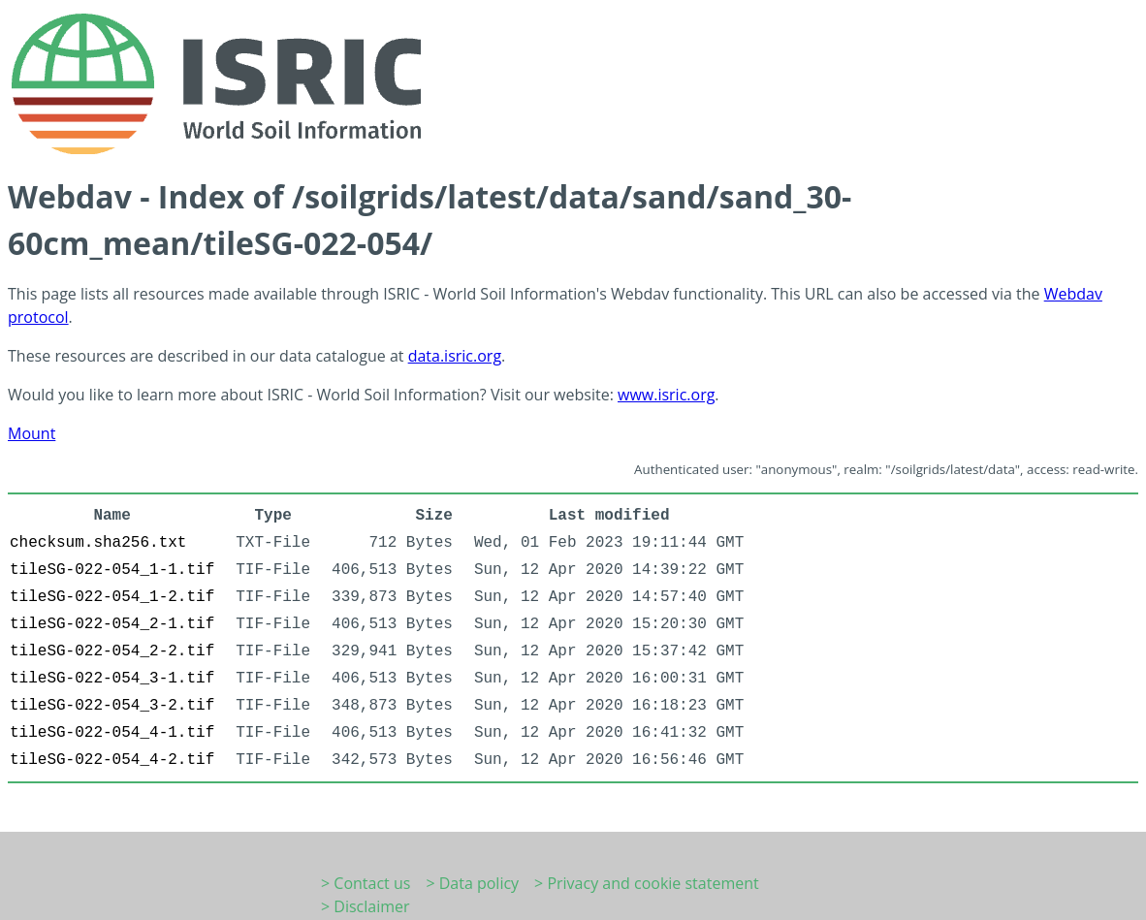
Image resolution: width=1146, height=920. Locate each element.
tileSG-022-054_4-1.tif (112, 733)
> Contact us (365, 883)
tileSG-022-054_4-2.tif (112, 760)
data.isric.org (454, 355)
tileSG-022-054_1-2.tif (112, 597)
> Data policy (472, 883)
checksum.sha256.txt (98, 543)
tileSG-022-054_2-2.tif (112, 651)
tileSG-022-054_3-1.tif (112, 678)
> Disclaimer (365, 906)
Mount (31, 433)
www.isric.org (666, 394)
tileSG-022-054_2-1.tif (112, 624)
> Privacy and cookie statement (646, 883)
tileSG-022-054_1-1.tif (112, 570)
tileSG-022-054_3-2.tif (112, 705)
